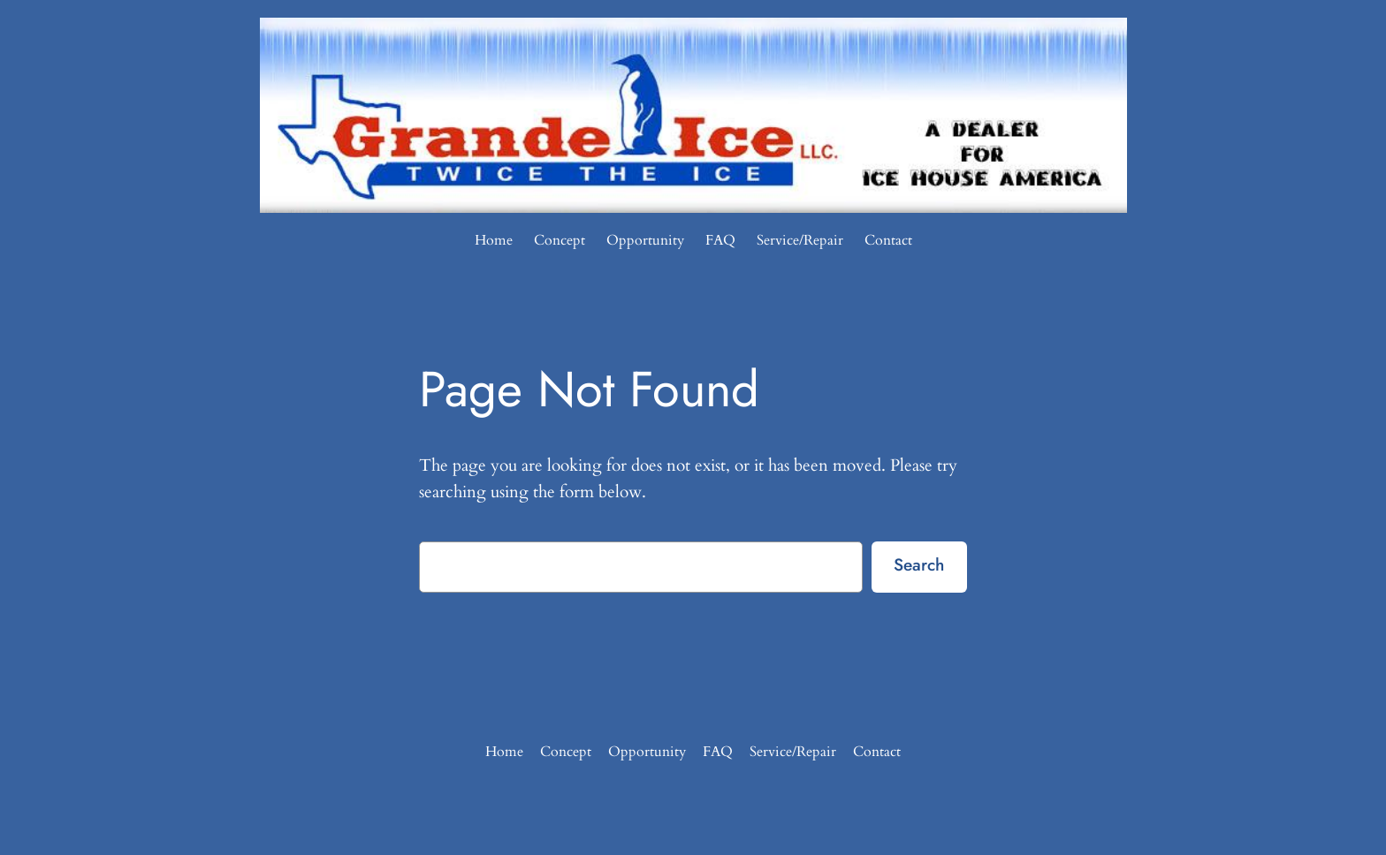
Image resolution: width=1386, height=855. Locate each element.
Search (919, 564)
